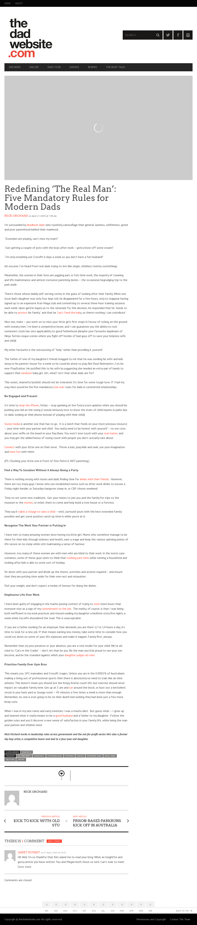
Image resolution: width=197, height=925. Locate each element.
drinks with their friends (94, 479)
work (97, 604)
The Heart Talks (115, 67)
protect (22, 312)
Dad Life (34, 67)
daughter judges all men (80, 655)
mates (80, 756)
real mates (111, 433)
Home (7, 3)
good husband (64, 715)
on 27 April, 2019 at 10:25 (53, 852)
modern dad (94, 756)
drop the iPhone (29, 405)
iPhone (69, 756)
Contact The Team (180, 919)
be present (24, 756)
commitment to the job (56, 608)
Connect (9, 447)
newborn (26, 373)
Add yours (54, 841)
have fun (15, 451)
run (71, 687)
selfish (10, 759)
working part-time (78, 558)
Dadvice (74, 67)
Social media (12, 424)
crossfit (39, 756)
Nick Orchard (16, 215)
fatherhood (55, 756)
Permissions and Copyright (151, 919)
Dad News (15, 67)
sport (21, 759)
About (19, 3)
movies (28, 502)
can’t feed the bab (68, 312)
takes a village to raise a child (36, 511)
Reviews (92, 67)
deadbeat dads (36, 225)
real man (58, 387)
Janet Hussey (29, 852)
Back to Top (182, 910)
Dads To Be (54, 67)
